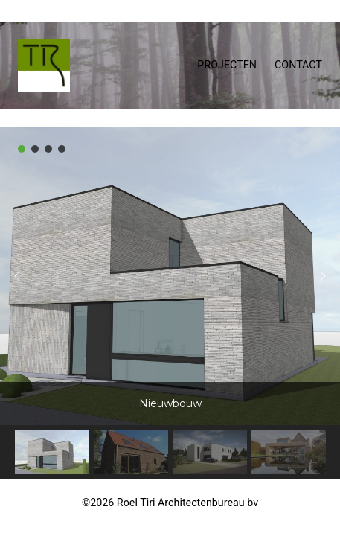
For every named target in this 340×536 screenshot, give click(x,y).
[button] (21, 149)
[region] (170, 303)
